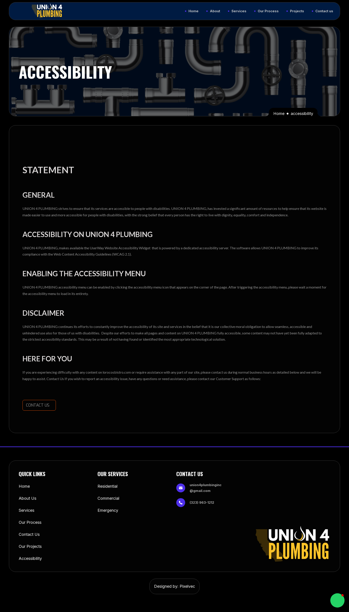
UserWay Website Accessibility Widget (120, 248)
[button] (337, 600)
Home (278, 113)
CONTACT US (37, 405)
